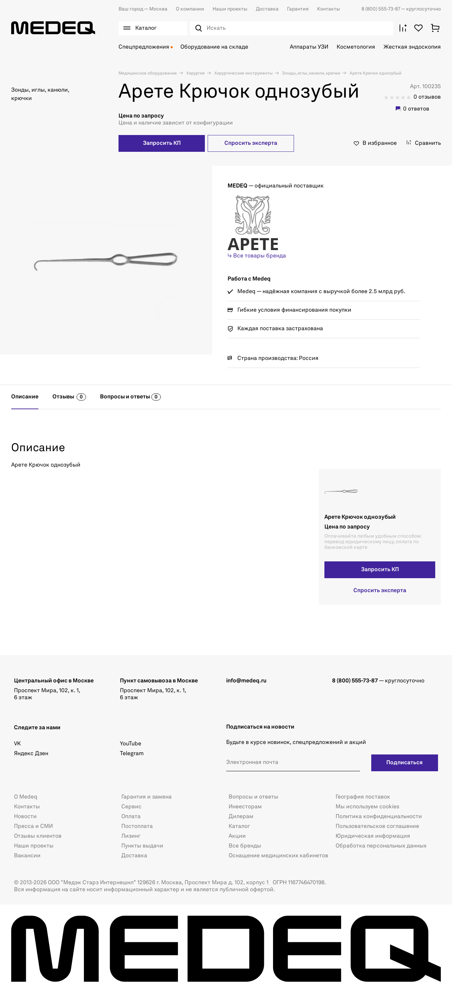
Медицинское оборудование (148, 73)
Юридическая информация (373, 836)
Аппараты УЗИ (309, 47)
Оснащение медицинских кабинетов (278, 856)
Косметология (356, 47)
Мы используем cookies (367, 807)
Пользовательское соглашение (377, 826)
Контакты (328, 9)
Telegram (132, 754)
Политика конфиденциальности (379, 817)
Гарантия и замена (146, 797)
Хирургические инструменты (243, 73)
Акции (237, 836)
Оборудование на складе (214, 47)
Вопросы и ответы (253, 797)
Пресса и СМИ (33, 826)
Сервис (131, 807)
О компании (190, 9)
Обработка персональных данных (381, 846)
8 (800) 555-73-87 (381, 9)
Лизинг (131, 836)
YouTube (130, 744)
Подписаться (404, 763)
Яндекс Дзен (31, 754)
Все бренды (245, 846)
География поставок (363, 797)
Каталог (239, 826)
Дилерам (241, 817)
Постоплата (137, 826)
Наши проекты (230, 9)
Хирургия (195, 73)
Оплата (131, 817)
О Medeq (25, 797)
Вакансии (27, 856)
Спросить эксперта (250, 143)
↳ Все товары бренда (257, 256)
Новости (25, 817)
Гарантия (298, 9)
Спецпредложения (144, 47)
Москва (143, 9)
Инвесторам (245, 807)
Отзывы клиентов (38, 836)
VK (17, 744)
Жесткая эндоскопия (412, 47)
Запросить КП (162, 143)
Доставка (267, 9)
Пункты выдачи (142, 846)
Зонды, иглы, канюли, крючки (310, 73)
